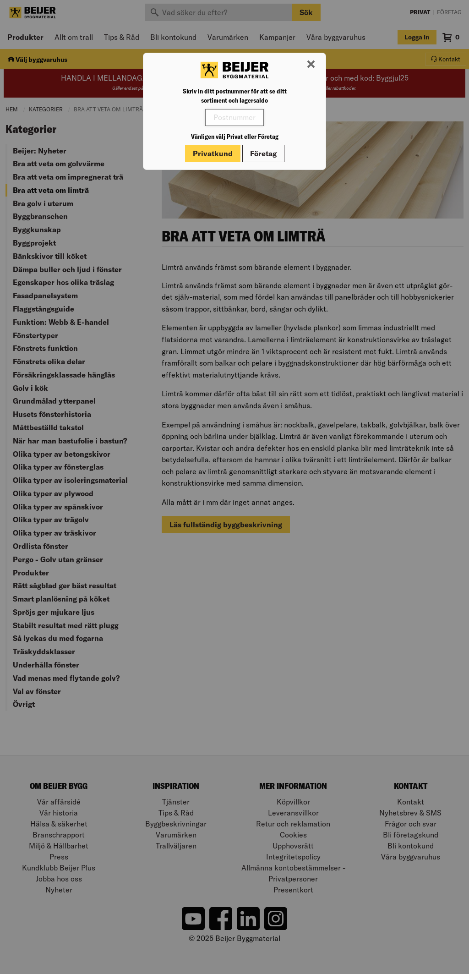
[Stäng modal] (311, 64)
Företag (263, 153)
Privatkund (213, 153)
